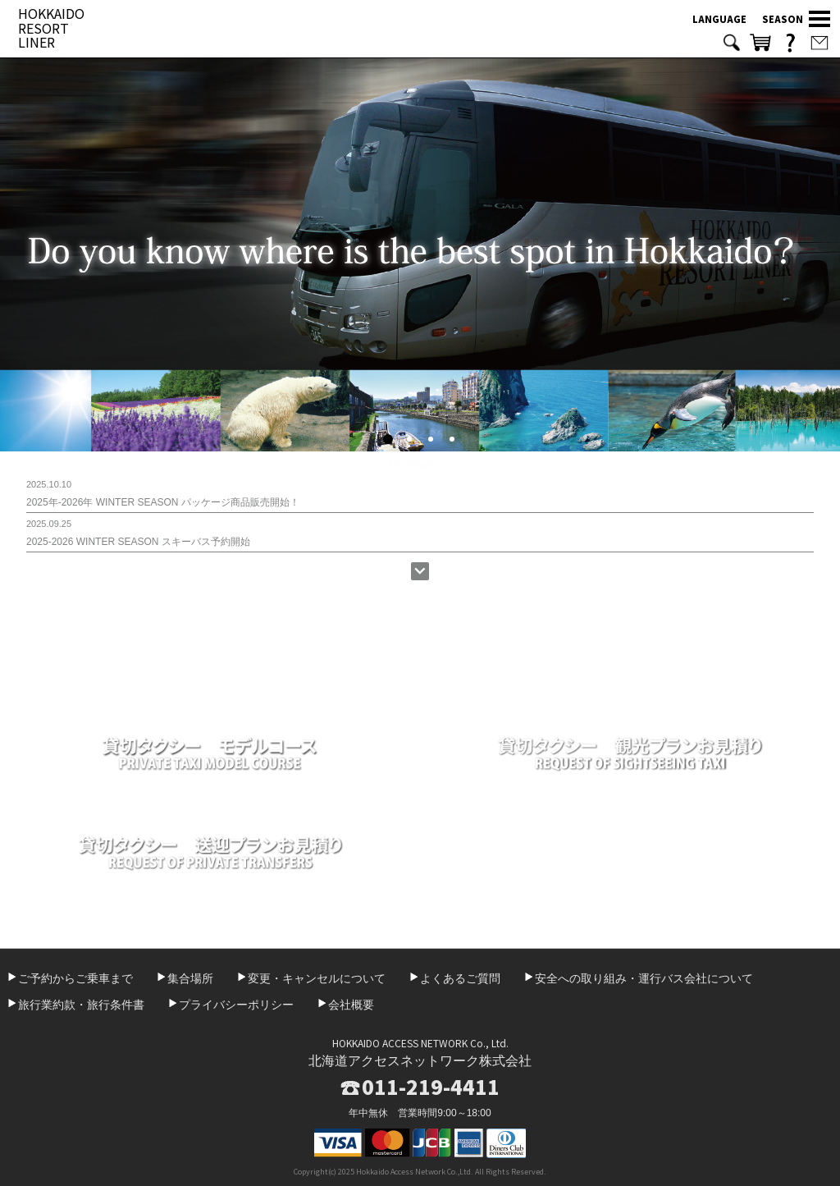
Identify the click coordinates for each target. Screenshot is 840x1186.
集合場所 (190, 978)
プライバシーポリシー (236, 1004)
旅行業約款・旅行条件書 (81, 1004)
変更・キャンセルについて (317, 978)
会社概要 (351, 1004)
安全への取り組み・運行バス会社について (644, 978)
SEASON (782, 18)
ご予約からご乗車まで (75, 978)
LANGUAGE (719, 18)
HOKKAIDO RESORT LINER (51, 27)
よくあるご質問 (460, 978)
